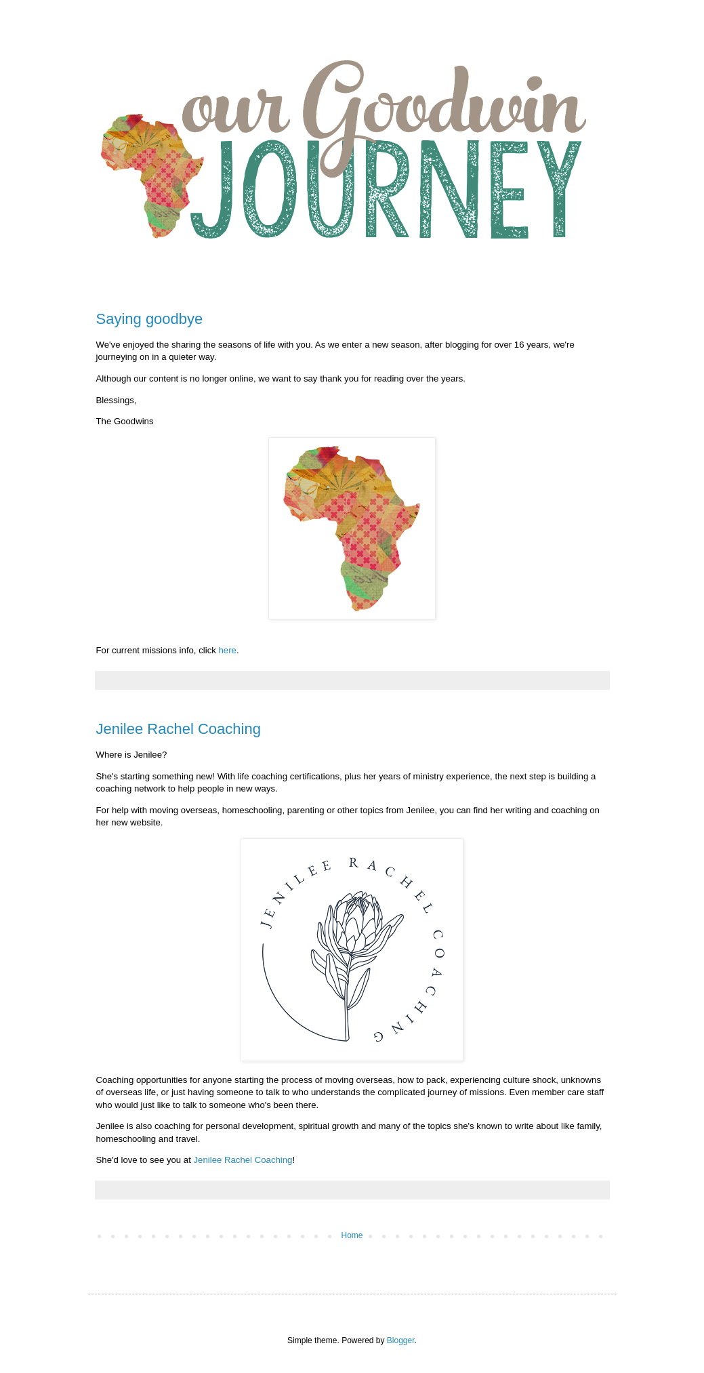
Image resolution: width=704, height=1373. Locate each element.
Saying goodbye (149, 318)
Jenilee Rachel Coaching (178, 728)
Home (352, 1235)
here (227, 650)
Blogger (401, 1340)
